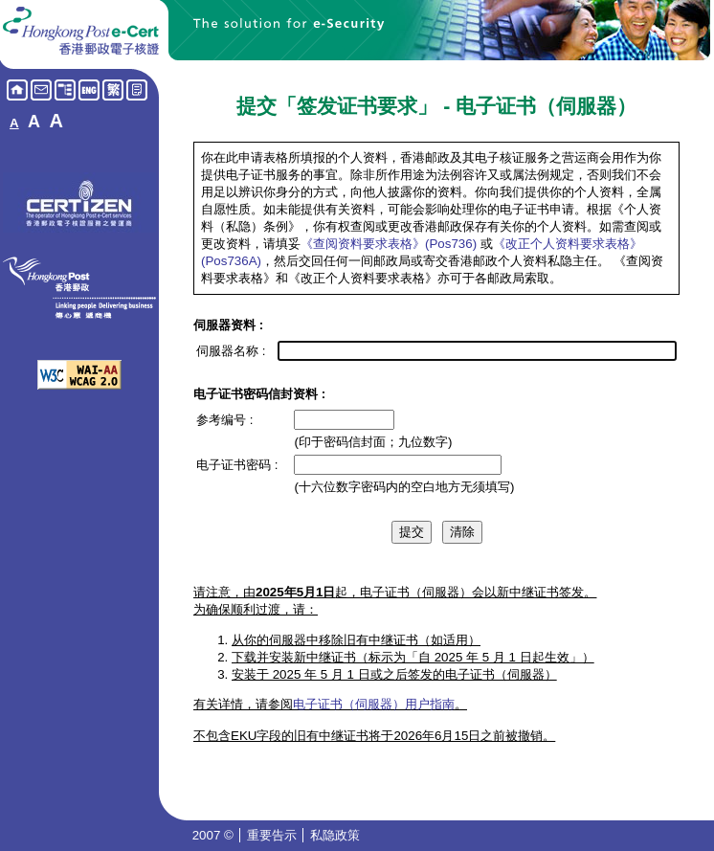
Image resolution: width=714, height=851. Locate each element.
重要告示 (274, 835)
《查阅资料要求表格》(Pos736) (389, 243)
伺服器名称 (227, 351)
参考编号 (221, 420)
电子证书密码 (233, 465)
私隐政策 (335, 835)
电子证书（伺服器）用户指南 (374, 704)
